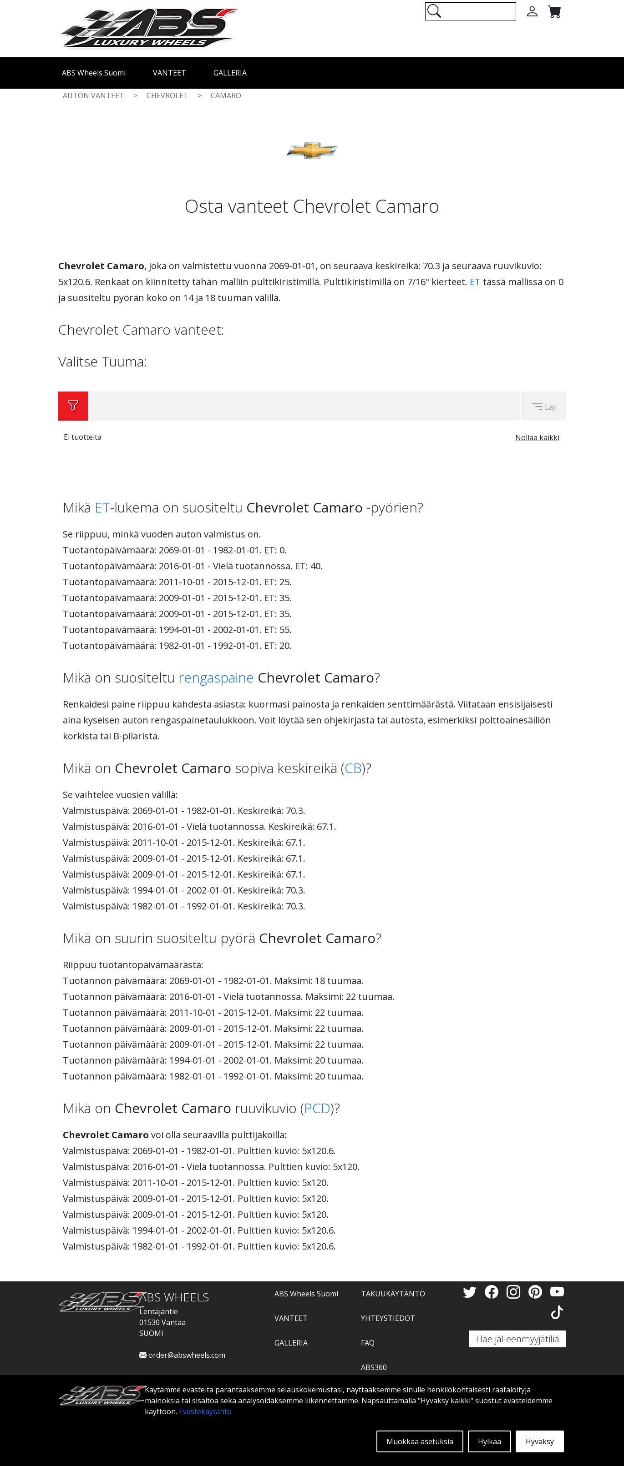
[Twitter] (471, 1291)
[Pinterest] (537, 1291)
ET (475, 282)
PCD (317, 1108)
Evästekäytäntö (205, 1411)
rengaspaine (216, 677)
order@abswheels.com (182, 1355)
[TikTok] (557, 1312)
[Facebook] (493, 1291)
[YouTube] (557, 1291)
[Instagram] (515, 1291)
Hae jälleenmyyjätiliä (518, 1339)
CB (353, 767)
